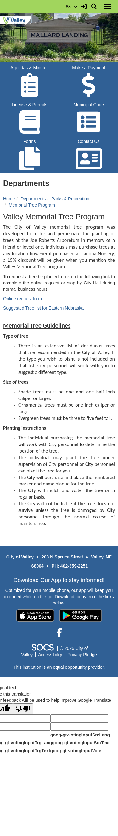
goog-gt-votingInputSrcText (81, 742)
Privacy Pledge (82, 654)
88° (71, 6)
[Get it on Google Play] (80, 615)
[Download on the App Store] (35, 615)
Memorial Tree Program (32, 205)
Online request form (22, 298)
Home (9, 198)
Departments (33, 198)
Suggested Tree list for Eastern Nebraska (43, 308)
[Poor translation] (23, 708)
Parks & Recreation (70, 198)
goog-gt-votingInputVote (75, 750)
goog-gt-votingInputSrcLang (80, 734)
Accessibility (50, 654)
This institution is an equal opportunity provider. (59, 667)
